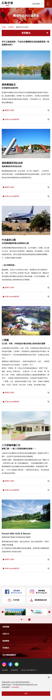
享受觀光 (11, 27)
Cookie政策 (15, 687)
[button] (21, 629)
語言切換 (37, 4)
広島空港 (7, 3)
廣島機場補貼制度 (38, 609)
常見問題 (13, 609)
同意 (26, 693)
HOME (4, 27)
